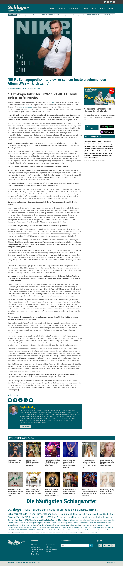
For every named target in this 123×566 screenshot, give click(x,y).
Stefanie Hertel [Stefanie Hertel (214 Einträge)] (72, 523)
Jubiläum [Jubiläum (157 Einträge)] (10, 527)
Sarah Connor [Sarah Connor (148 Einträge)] (67, 527)
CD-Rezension (50, 545)
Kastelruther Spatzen (90, 141)
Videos (85, 8)
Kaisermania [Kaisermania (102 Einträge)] (52, 532)
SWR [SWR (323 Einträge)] (26, 520)
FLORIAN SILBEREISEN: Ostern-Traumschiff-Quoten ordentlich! (70, 491)
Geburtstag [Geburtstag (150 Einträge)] (50, 527)
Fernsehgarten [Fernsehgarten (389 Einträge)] (63, 517)
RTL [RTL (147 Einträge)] (81, 527)
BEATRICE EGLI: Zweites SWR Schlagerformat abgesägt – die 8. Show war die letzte (52, 463)
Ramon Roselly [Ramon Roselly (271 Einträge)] (89, 520)
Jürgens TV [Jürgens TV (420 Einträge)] (46, 517)
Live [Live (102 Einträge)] (47, 532)
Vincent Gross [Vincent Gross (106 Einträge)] (24, 532)
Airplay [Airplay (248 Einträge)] (16, 522)
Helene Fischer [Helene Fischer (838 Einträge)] (36, 513)
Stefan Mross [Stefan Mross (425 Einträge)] (34, 517)
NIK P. (54, 102)
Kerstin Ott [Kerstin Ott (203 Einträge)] (92, 523)
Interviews (34, 552)
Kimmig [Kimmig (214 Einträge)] (64, 523)
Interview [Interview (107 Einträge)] (10, 532)
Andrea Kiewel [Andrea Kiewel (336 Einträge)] (18, 520)
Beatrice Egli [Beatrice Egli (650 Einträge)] (79, 513)
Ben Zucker (103, 148)
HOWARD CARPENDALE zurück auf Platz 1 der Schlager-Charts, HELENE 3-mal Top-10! (52, 492)
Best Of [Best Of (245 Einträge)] (22, 522)
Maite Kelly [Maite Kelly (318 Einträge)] (33, 520)
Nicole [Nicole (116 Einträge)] (79, 530)
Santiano (92, 153)
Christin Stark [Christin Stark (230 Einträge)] (55, 523)
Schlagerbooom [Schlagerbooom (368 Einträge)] (77, 517)
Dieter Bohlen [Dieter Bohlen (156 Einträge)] (18, 527)
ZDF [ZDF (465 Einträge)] (26, 517)
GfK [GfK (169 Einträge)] (88, 525)
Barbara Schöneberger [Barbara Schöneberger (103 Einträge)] (39, 532)
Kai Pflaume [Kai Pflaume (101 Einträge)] (66, 532)
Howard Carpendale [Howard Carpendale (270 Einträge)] (103, 520)
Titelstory (34, 545)
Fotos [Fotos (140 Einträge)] (87, 527)
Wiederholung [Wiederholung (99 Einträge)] (73, 532)
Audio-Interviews (51, 549)
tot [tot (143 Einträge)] (83, 527)
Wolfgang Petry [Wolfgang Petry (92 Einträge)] (96, 532)
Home (52, 8)
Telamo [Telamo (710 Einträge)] (63, 513)
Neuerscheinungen (37, 549)
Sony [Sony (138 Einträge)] (102, 527)
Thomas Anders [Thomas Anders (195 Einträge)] (101, 523)
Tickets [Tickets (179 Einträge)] (15, 525)
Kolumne (49, 547)
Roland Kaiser (91, 151)
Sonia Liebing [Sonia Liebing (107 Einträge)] (16, 532)
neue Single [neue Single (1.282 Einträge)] (71, 509)
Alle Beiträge (26, 426)
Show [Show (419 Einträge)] (53, 517)
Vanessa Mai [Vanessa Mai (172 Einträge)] (64, 525)
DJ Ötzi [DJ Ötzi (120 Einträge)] (69, 530)
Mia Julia (98, 153)
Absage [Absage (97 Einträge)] (79, 532)
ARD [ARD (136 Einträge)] (106, 527)
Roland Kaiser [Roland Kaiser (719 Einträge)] (51, 513)
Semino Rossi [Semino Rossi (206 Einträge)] (83, 523)
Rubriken (61, 8)
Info (102, 8)
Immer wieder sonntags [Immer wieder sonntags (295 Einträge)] (73, 520)
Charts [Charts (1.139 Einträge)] (82, 509)
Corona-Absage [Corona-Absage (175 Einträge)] (32, 525)
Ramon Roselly (97, 144)
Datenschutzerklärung (29, 563)
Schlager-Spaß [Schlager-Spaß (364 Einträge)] (91, 517)
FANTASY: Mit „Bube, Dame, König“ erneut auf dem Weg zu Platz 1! (33, 491)
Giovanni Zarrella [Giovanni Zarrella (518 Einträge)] (16, 517)
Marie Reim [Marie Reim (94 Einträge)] (85, 532)
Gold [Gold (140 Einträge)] (90, 527)
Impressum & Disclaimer (15, 563)
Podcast (93, 8)
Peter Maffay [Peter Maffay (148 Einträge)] (75, 527)
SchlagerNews (35, 547)
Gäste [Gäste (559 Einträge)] (99, 514)
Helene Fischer (97, 146)
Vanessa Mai (95, 148)
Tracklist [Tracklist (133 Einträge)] (17, 530)
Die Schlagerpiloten (103, 151)
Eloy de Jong (108, 144)
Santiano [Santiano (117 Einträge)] (74, 530)
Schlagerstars (74, 8)
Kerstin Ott (87, 148)
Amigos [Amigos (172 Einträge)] (57, 525)
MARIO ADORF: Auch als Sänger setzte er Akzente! (27, 15)
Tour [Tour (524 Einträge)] (112, 514)
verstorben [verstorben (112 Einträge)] (99, 529)
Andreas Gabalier (108, 146)
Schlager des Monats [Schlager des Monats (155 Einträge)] (30, 527)
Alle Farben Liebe (26, 107)
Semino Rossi (93, 157)
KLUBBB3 (95, 155)
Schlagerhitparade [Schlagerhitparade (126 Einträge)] (45, 530)
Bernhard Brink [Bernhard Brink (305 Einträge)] (57, 520)
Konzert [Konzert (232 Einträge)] (47, 523)
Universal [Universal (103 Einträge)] (30, 532)
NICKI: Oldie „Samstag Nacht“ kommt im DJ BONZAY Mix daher (107, 491)
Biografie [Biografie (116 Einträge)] (84, 530)
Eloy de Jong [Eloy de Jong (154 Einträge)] (42, 527)
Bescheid (102, 160)
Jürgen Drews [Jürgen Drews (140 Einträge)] (96, 527)
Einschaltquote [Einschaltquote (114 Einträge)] (91, 529)
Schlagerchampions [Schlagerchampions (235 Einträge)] (36, 523)
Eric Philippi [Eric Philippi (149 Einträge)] (58, 527)
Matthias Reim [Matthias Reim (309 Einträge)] (44, 520)
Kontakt (110, 8)
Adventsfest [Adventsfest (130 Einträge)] (23, 530)
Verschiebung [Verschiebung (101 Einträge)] (59, 532)
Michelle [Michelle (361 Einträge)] (101, 517)
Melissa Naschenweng (104, 141)
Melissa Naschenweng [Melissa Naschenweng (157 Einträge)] (101, 525)
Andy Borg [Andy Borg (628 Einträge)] (91, 513)
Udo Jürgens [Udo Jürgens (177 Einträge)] (22, 525)
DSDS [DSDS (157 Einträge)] (91, 525)
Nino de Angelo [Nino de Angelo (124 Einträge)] (55, 530)
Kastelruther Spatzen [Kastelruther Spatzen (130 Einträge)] (34, 530)
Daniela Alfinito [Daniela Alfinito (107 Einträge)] (106, 529)
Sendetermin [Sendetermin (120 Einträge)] (63, 530)
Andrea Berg (87, 146)
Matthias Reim (103, 155)
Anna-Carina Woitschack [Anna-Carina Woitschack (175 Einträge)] (46, 525)
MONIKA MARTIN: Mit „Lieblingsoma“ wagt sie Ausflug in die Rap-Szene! (15, 492)
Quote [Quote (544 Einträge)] (106, 514)
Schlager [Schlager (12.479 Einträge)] (15, 509)
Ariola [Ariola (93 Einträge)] (90, 532)
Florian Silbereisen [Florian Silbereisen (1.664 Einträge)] (35, 509)
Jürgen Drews (88, 144)
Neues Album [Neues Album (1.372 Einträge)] (55, 509)
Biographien (35, 554)
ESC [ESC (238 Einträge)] (27, 523)
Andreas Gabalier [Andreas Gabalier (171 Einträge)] (74, 525)
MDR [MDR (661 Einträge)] (70, 513)
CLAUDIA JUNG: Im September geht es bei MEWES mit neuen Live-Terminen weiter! (107, 463)
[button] (10, 400)
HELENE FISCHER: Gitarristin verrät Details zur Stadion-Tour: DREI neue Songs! (89, 492)
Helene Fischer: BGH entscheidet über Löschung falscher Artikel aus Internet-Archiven (69, 463)
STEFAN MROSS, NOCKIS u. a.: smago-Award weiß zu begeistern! (67, 15)
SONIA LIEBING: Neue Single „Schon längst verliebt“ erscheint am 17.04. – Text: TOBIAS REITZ (89, 463)
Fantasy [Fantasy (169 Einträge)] (83, 525)
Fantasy (105, 153)
